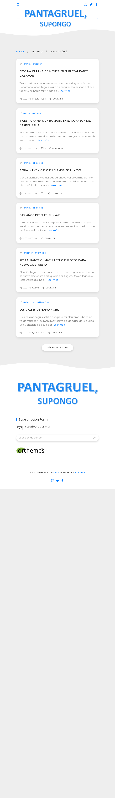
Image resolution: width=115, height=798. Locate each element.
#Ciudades (29, 611)
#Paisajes (37, 313)
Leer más (65, 146)
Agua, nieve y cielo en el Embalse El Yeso (50, 321)
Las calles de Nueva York (39, 619)
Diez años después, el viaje (40, 420)
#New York (43, 611)
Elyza (55, 781)
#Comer (37, 118)
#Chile (27, 118)
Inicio (20, 51)
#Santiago (40, 513)
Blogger (80, 781)
